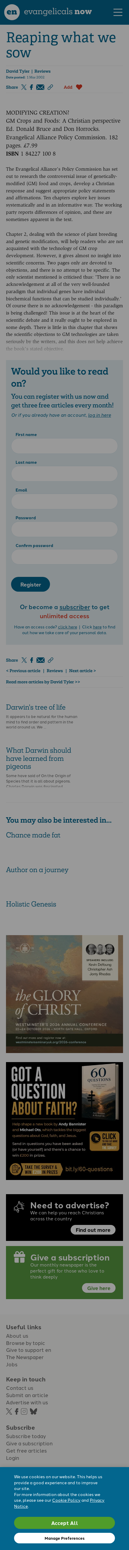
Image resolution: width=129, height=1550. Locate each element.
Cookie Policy (66, 1500)
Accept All (64, 1522)
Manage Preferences (64, 1538)
